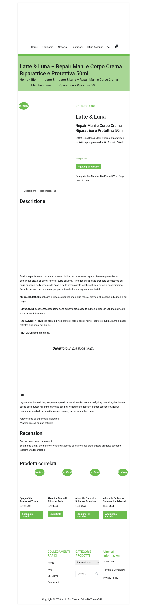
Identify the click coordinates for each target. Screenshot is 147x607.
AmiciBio (66, 599)
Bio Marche (93, 176)
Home (34, 47)
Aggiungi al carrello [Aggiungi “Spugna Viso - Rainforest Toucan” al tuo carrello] (28, 515)
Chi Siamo (47, 47)
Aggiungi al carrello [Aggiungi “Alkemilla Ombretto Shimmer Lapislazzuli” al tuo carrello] (111, 515)
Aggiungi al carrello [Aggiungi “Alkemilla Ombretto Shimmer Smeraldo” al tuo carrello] (83, 515)
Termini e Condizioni (114, 569)
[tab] (30, 191)
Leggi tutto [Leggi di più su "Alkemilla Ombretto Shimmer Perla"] (55, 514)
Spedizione (109, 561)
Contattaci (77, 47)
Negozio (62, 47)
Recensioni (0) (48, 190)
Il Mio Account (95, 47)
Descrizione (30, 190)
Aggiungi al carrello (88, 166)
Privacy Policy (110, 577)
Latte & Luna (91, 117)
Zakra (84, 599)
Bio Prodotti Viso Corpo (112, 176)
